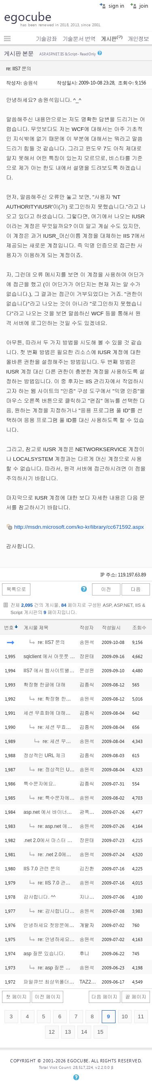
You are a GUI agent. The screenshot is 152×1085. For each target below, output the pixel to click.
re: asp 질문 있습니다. (57, 968)
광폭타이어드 (94, 812)
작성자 (86, 628)
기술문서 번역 (79, 39)
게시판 (111, 39)
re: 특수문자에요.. (52, 798)
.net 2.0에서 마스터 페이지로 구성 (61, 840)
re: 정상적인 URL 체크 (57, 770)
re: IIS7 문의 (46, 642)
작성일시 (111, 628)
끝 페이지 (135, 997)
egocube (27, 16)
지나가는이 (91, 897)
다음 (136, 589)
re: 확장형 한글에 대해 (57, 699)
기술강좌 (46, 39)
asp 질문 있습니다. (44, 953)
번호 (8, 628)
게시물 (36, 628)
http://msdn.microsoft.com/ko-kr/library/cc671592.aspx (79, 527)
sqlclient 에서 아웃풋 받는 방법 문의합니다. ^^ (74, 656)
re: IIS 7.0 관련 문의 (54, 883)
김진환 (86, 869)
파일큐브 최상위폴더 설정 (52, 982)
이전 (106, 589)
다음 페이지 (105, 997)
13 (68, 1032)
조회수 (139, 628)
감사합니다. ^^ (40, 897)
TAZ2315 (89, 982)
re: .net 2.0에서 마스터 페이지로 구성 (74, 854)
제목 (43, 628)
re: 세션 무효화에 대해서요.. (64, 727)
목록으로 (16, 589)
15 (100, 1032)
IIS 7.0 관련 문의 (42, 869)
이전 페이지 (47, 997)
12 (52, 1032)
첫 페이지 (16, 997)
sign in (111, 5)
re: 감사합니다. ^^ (52, 911)
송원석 (30, 82)
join (139, 5)
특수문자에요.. (40, 784)
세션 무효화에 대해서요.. (51, 713)
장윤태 (86, 656)
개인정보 (138, 39)
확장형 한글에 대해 (45, 685)
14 (84, 1032)
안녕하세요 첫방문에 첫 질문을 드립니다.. (70, 925)
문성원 (86, 670)
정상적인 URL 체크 (44, 755)
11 (141, 1016)
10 (125, 1016)
